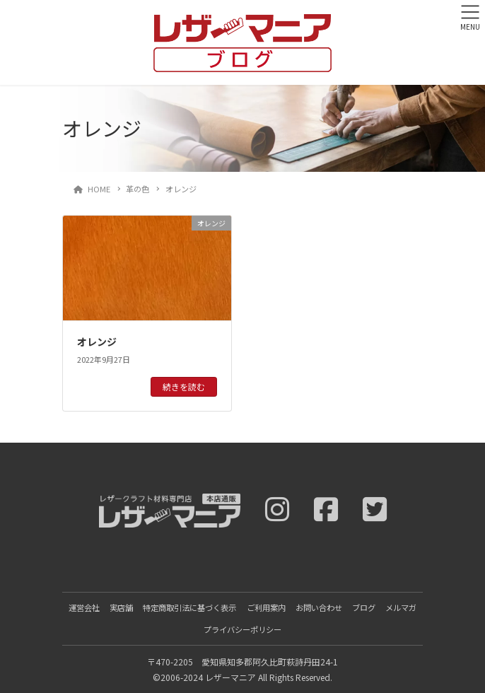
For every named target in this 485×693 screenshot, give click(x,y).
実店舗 (121, 607)
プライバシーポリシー (242, 629)
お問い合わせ (319, 607)
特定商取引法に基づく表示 (189, 607)
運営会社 (84, 607)
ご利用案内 (266, 607)
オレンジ (97, 341)
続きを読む (184, 386)
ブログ (363, 607)
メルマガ (400, 607)
